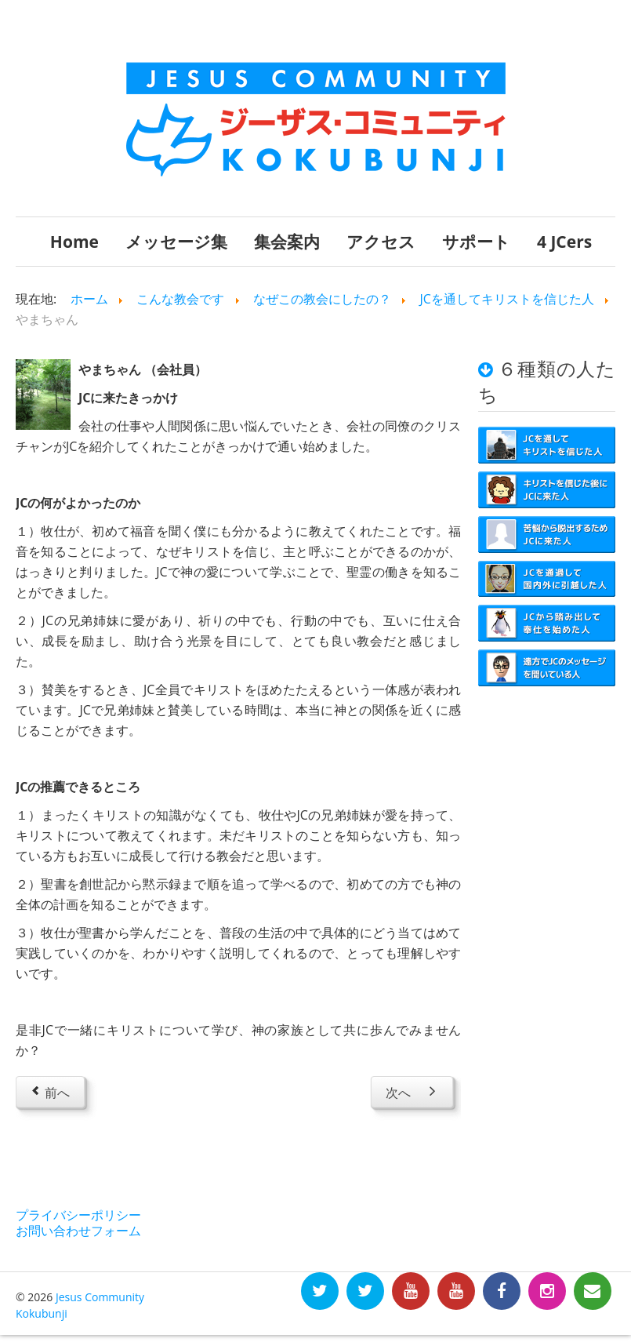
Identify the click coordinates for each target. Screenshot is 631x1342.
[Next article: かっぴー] (412, 1091)
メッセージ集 (176, 242)
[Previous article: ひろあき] (50, 1091)
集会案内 (287, 242)
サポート (476, 242)
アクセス (380, 242)
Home (74, 242)
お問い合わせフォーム (78, 1230)
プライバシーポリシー (78, 1215)
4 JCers (564, 242)
